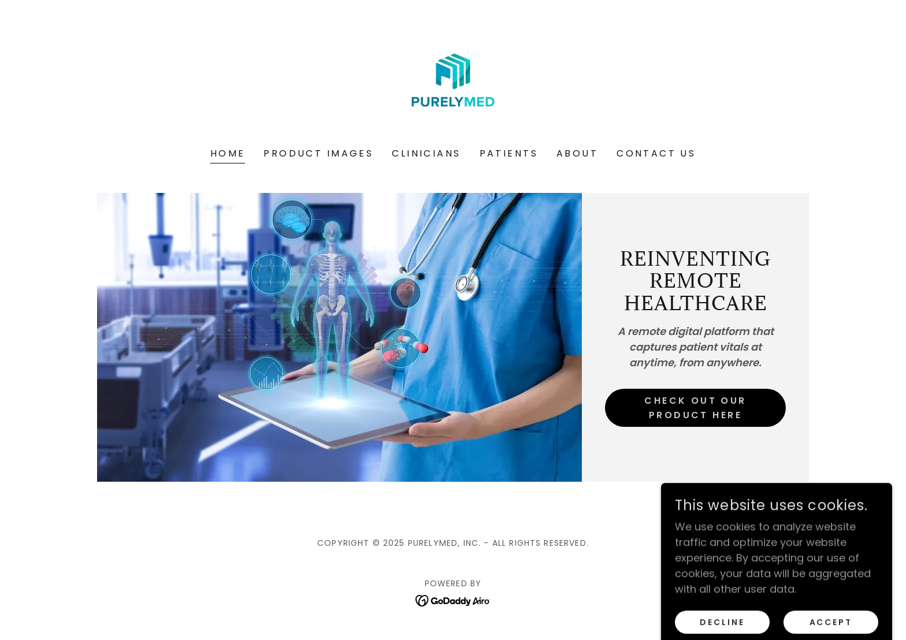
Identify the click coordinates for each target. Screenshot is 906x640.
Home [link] (228, 153)
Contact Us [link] (656, 153)
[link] (453, 82)
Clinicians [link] (426, 153)
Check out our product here (695, 408)
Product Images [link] (318, 153)
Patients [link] (509, 153)
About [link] (577, 153)
